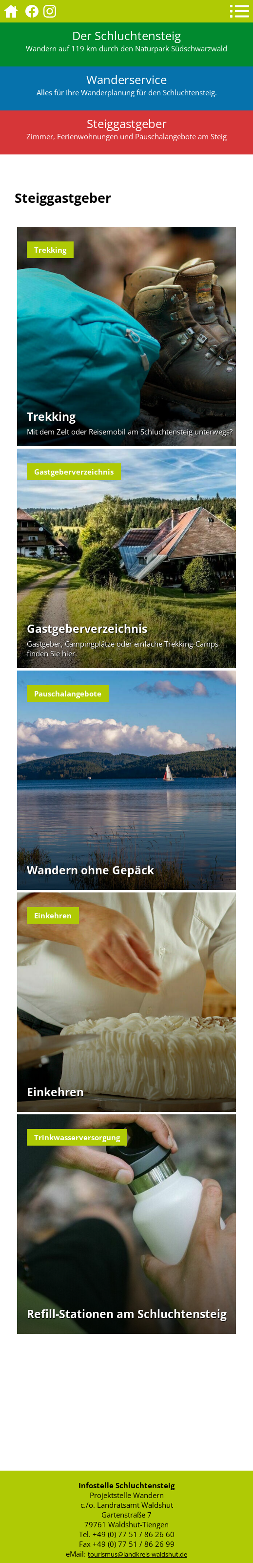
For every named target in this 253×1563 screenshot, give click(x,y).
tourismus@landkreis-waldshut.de (137, 1554)
